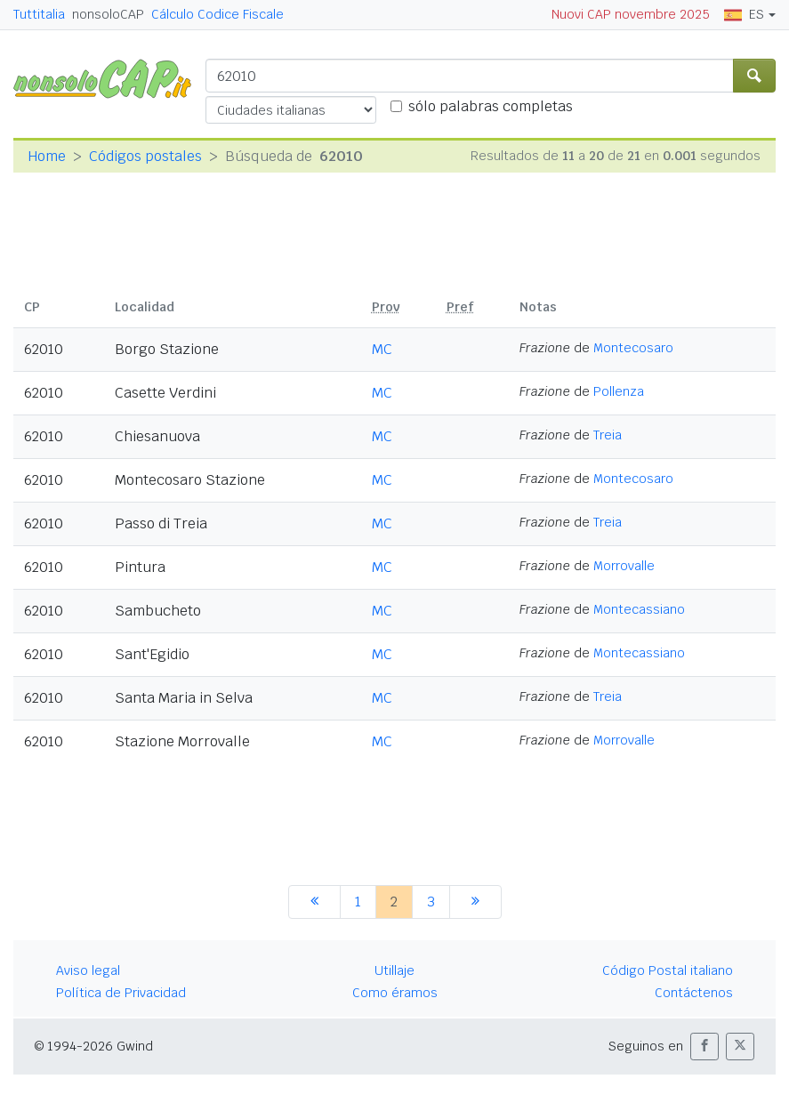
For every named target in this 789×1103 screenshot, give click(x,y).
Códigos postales (145, 156)
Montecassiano (639, 609)
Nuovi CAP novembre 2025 (630, 14)
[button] (704, 1046)
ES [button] (744, 14)
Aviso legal (88, 970)
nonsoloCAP (108, 14)
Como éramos (395, 993)
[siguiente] (475, 902)
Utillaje (394, 970)
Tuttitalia (39, 14)
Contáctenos (694, 993)
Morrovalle (624, 566)
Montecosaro (633, 348)
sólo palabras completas (490, 106)
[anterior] (314, 902)
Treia (607, 435)
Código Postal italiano (667, 970)
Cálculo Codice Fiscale (217, 14)
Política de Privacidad (121, 993)
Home (47, 156)
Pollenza (618, 391)
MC (382, 349)
